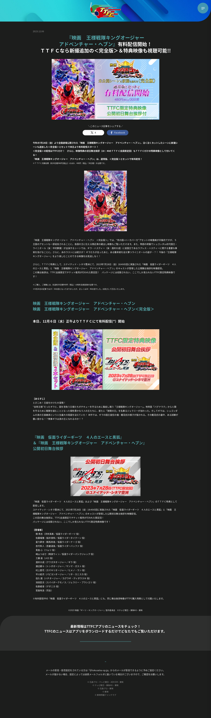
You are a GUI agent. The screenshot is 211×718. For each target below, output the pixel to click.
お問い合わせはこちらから (105, 671)
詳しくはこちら (105, 644)
